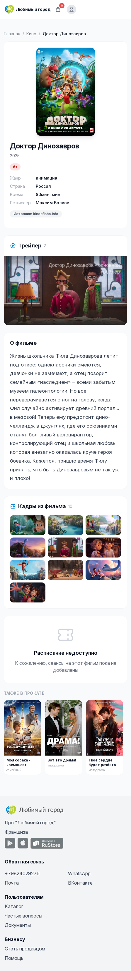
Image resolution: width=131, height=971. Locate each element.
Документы (18, 925)
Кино (31, 33)
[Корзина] (58, 9)
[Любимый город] (27, 9)
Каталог (14, 906)
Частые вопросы (23, 916)
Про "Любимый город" (30, 823)
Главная (12, 33)
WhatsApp (79, 873)
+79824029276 (22, 873)
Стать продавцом (25, 949)
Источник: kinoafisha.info (35, 214)
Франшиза (16, 832)
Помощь (14, 958)
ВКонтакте (80, 883)
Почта (12, 883)
